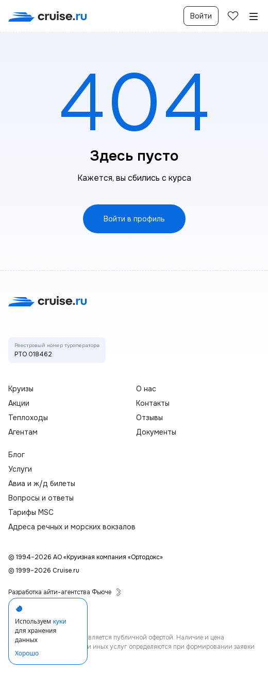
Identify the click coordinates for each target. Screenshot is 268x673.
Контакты (153, 403)
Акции (18, 403)
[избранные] (233, 16)
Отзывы (149, 417)
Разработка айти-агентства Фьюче (65, 592)
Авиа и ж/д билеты (41, 483)
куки (59, 621)
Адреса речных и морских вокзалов (72, 526)
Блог (16, 454)
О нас (146, 388)
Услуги (20, 469)
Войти (201, 16)
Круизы (21, 388)
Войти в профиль (134, 218)
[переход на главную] (47, 16)
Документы (156, 432)
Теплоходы (28, 417)
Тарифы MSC (31, 512)
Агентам (23, 432)
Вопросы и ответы (41, 498)
